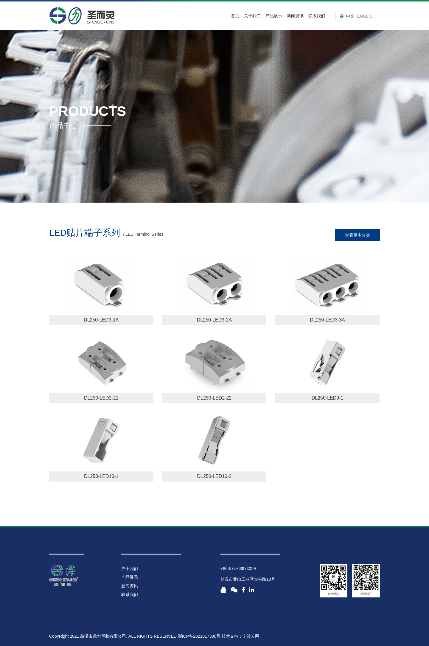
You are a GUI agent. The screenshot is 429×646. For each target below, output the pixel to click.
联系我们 (316, 15)
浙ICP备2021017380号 (199, 636)
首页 (235, 15)
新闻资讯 (295, 15)
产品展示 (129, 577)
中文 (350, 16)
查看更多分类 (357, 235)
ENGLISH (366, 16)
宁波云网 (251, 636)
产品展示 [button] (273, 15)
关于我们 (252, 15)
